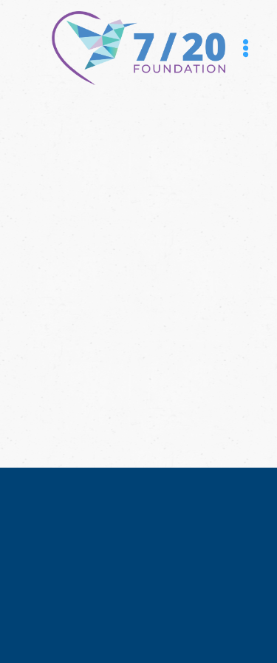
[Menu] (246, 48)
